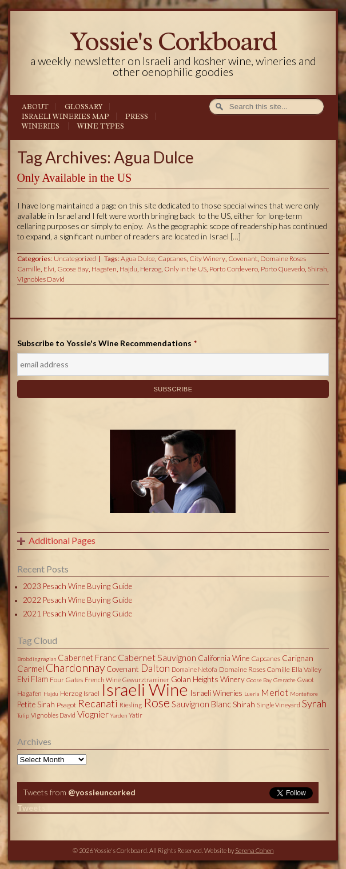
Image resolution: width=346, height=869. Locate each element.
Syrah (314, 703)
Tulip (23, 715)
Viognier (93, 713)
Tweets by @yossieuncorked (71, 807)
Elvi (48, 269)
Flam (39, 679)
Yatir (135, 715)
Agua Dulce (138, 258)
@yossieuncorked (102, 792)
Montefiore (304, 693)
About (35, 106)
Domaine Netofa (194, 669)
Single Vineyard (278, 704)
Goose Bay (73, 269)
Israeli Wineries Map (65, 116)
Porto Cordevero (233, 269)
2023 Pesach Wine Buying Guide (77, 586)
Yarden (118, 715)
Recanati (98, 703)
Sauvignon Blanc (201, 704)
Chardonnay (75, 667)
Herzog (150, 269)
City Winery (207, 258)
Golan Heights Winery (208, 679)
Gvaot (305, 679)
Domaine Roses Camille (254, 669)
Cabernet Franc (87, 657)
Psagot (66, 704)
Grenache (284, 679)
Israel (91, 693)
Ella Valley (306, 669)
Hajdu (128, 269)
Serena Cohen (254, 850)
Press (136, 116)
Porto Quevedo (283, 269)
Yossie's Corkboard (173, 41)
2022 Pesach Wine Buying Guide (77, 599)
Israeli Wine (144, 689)
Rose (157, 702)
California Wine (223, 658)
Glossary (83, 106)
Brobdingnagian (36, 658)
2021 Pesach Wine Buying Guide (77, 613)
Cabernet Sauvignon (157, 657)
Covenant (242, 258)
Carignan (297, 658)
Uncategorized (75, 258)
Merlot (274, 692)
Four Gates (66, 679)
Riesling (131, 704)
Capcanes (172, 258)
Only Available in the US (74, 177)
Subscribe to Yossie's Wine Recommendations (107, 343)
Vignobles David (41, 279)
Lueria (251, 693)
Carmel (30, 668)
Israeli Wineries (216, 693)
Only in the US (185, 269)
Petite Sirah (36, 704)
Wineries (40, 126)
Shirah (317, 269)
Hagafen (104, 269)
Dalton (155, 668)
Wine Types (100, 126)
